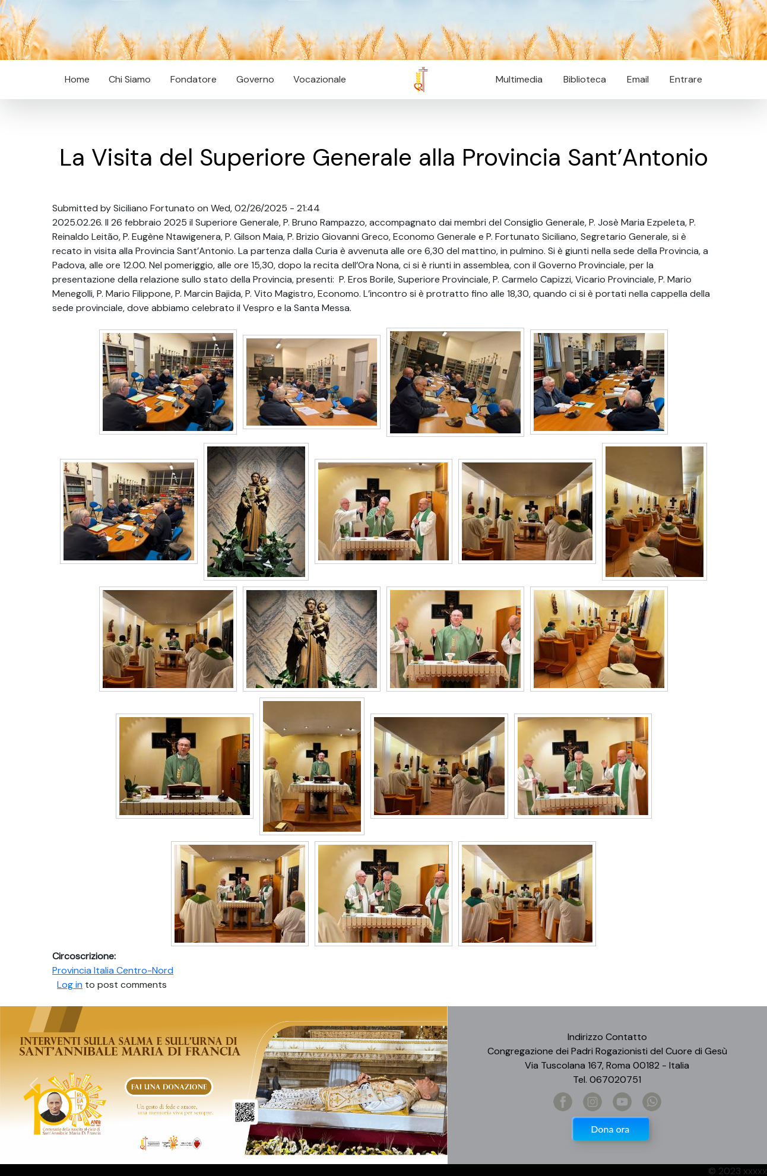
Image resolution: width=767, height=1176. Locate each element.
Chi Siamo (130, 79)
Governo (255, 79)
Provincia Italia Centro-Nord (112, 970)
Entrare (686, 79)
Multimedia (519, 79)
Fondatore (193, 79)
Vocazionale (319, 79)
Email (634, 79)
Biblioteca (584, 79)
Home (77, 79)
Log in (70, 984)
